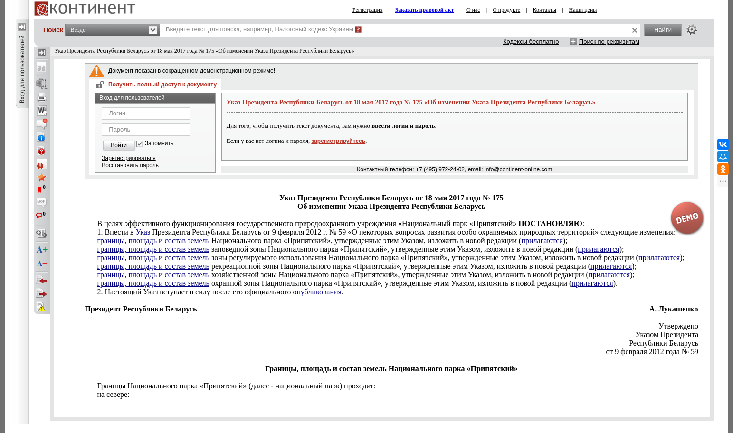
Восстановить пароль (130, 165)
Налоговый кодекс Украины (314, 29)
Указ (142, 232)
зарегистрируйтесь (338, 141)
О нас (473, 10)
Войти (119, 145)
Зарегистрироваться (128, 158)
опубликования (317, 292)
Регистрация (367, 10)
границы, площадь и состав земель (153, 240)
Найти (663, 29)
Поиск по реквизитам (609, 41)
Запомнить (159, 144)
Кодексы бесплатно (531, 41)
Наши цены (583, 10)
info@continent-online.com (518, 169)
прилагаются (541, 240)
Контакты (545, 10)
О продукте (506, 10)
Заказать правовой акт (424, 10)
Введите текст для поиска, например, (259, 29)
